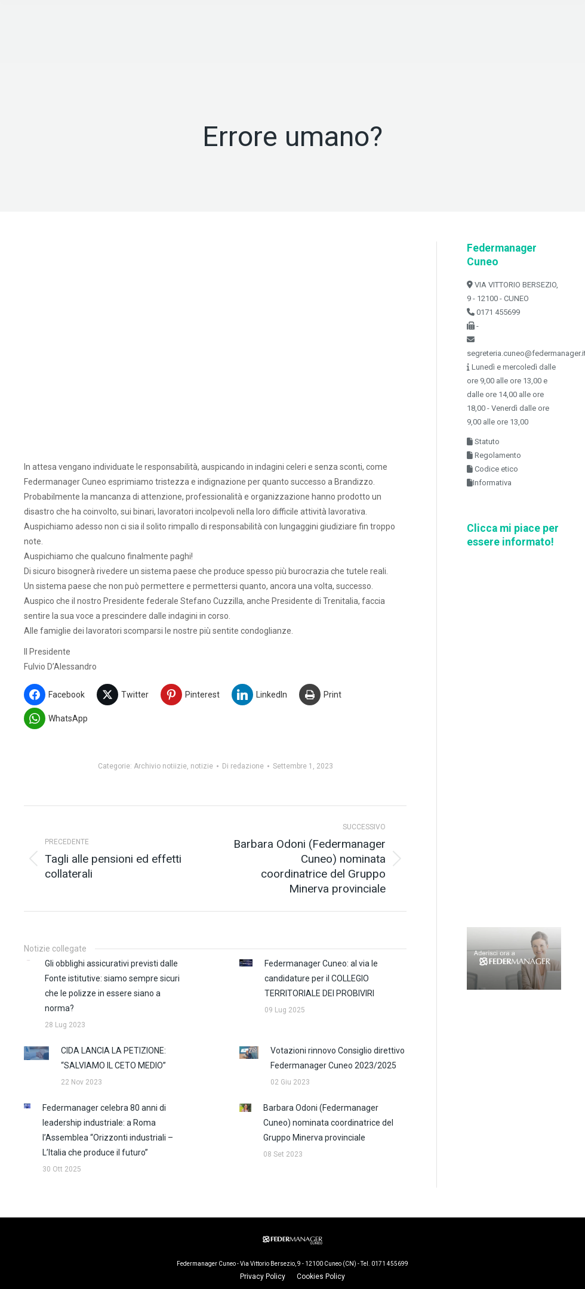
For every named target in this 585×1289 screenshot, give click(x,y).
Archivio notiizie (160, 766)
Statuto (486, 441)
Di (243, 766)
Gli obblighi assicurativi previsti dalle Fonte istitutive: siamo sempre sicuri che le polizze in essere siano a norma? (112, 986)
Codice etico (495, 468)
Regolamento (497, 455)
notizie (201, 766)
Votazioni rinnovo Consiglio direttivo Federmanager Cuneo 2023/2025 (337, 1058)
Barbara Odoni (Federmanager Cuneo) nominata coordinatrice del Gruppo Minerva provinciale (328, 1122)
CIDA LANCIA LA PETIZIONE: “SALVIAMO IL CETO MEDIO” (113, 1058)
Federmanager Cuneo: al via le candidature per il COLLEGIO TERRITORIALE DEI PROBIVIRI (321, 978)
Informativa (492, 482)
